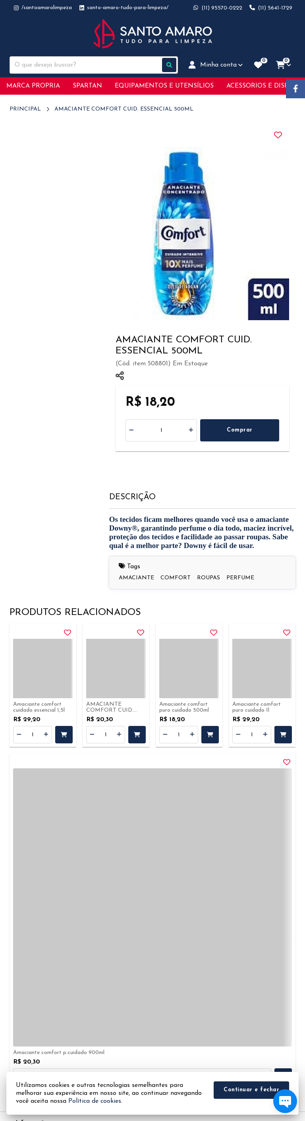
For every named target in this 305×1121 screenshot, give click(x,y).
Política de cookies (94, 1101)
